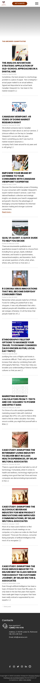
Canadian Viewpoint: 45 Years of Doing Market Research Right (16, 119)
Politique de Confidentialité (14, 678)
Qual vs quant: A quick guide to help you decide (20, 239)
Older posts (6, 606)
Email (29, 666)
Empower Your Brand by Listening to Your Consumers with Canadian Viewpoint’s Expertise (18, 177)
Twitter (18, 667)
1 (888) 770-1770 (16, 627)
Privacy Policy (34, 676)
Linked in (26, 667)
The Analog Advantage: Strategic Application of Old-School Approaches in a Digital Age (19, 67)
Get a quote (20, 3)
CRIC (21, 680)
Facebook (10, 667)
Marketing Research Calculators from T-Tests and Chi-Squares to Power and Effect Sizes (18, 400)
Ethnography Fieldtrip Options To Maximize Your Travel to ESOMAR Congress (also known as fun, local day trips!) (19, 345)
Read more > (6, 212)
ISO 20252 (27, 680)
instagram (22, 667)
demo (14, 666)
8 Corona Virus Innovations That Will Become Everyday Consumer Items (19, 291)
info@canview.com (20, 637)
